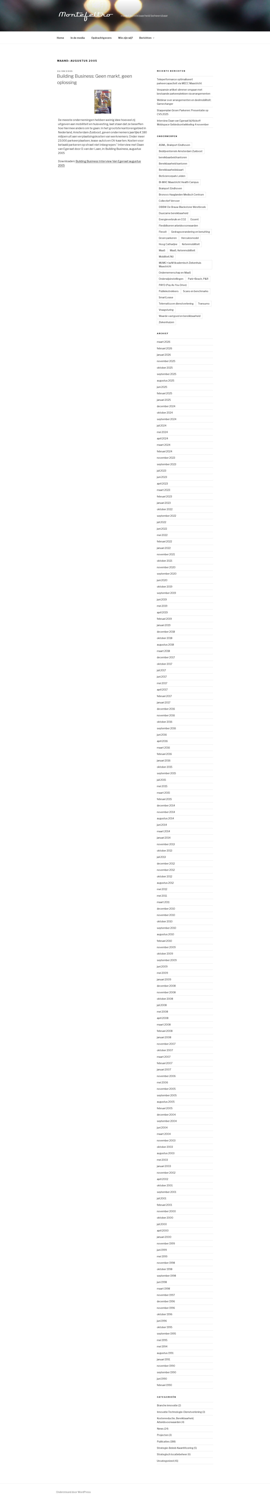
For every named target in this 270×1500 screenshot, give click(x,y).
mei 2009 (162, 972)
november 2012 (166, 869)
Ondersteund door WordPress (73, 1492)
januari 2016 (163, 760)
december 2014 (166, 805)
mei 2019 (162, 605)
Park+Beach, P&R (198, 278)
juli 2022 (161, 522)
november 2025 (166, 361)
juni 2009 (162, 966)
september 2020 (166, 573)
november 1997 (166, 1294)
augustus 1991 (165, 1353)
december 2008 (166, 985)
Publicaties (163, 1441)
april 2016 (162, 741)
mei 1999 (162, 1256)
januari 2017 (163, 702)
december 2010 (166, 908)
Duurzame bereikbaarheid (173, 213)
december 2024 (166, 406)
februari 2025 (164, 393)
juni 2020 (162, 580)
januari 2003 (164, 1166)
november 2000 (166, 1211)
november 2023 (166, 457)
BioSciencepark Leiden (172, 175)
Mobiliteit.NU (166, 256)
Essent (194, 219)
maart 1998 (163, 1288)
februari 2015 (164, 799)
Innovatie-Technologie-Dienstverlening (179, 1411)
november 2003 (166, 1140)
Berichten (147, 37)
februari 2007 (164, 1063)
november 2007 (166, 1043)
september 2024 (166, 419)
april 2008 (162, 1018)
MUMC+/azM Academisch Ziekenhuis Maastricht (180, 264)
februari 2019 (164, 618)
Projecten (162, 1435)
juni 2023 (162, 477)
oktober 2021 (164, 560)
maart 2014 (163, 831)
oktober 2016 (164, 721)
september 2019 (166, 592)
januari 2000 (164, 1236)
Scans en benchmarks (195, 291)
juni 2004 (162, 1127)
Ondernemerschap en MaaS (175, 272)
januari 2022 (164, 548)
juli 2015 (161, 779)
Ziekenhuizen (166, 322)
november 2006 (166, 1076)
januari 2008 (164, 1037)
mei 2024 (162, 432)
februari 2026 (164, 348)
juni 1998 (162, 1282)
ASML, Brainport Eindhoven (174, 144)
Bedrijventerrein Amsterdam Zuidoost (180, 151)
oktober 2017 (164, 663)
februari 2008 (165, 1030)
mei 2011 (162, 895)
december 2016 (166, 708)
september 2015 (166, 773)
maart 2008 (164, 1024)
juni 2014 (162, 824)
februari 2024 (164, 451)
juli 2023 (161, 470)
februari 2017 (164, 696)
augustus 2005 (166, 1101)
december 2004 (166, 1114)
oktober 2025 (165, 367)
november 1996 (166, 1307)
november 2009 (166, 947)
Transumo (204, 303)
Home (60, 37)
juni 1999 (162, 1249)
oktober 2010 (165, 921)
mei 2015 (162, 786)
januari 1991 (163, 1359)
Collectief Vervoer (169, 200)
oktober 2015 (164, 766)
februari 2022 (164, 541)
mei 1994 (162, 1346)
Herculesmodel (190, 237)
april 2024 (162, 438)
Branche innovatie (167, 1405)
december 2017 (166, 657)
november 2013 (166, 844)
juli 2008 (162, 1005)
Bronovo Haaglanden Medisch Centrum (181, 194)
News (160, 1428)
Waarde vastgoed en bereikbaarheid (179, 316)
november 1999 (166, 1243)
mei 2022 (162, 535)
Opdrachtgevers (101, 37)
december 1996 (166, 1301)
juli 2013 (161, 856)
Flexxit (163, 231)
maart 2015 (163, 792)
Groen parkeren (168, 237)
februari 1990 (164, 1385)
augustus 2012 (165, 882)
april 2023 (162, 483)
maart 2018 (163, 651)
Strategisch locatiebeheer (172, 1454)
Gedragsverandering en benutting (190, 231)
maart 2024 (163, 444)
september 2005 (167, 1095)
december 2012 (166, 863)
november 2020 (166, 567)
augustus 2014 (165, 818)
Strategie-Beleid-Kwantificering (175, 1447)
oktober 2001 (165, 1185)
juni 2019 (162, 599)
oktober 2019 (164, 586)
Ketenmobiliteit (191, 244)
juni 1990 (162, 1378)
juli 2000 (162, 1224)
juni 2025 (162, 386)
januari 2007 (164, 1069)
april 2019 (162, 612)
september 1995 (166, 1333)
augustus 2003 (165, 1153)
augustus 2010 (165, 934)
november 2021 (166, 554)
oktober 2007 (165, 1050)
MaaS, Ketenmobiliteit (182, 250)
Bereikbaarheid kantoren (173, 163)
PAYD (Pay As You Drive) (173, 284)
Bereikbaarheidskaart (171, 169)
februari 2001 (164, 1204)
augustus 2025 (165, 380)
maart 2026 (163, 341)
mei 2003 (162, 1159)
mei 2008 (162, 1011)
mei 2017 (162, 683)
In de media (78, 37)
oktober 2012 (164, 876)
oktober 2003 (165, 1146)
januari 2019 (163, 625)
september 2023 (166, 464)
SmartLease (166, 297)
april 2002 (162, 1179)
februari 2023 (164, 496)
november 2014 (166, 812)
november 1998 (166, 1262)
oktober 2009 (165, 953)
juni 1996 (162, 1320)
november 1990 (166, 1365)
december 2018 (166, 631)
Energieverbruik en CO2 (172, 219)
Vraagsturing (166, 309)
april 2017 (162, 689)
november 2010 (166, 915)
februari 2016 (164, 753)
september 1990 (166, 1372)
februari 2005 (165, 1108)
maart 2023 (163, 489)
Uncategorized (165, 1460)
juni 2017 (162, 676)
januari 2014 (163, 837)
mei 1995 (162, 1340)
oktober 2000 (165, 1217)
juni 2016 (162, 734)
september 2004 (167, 1121)
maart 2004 (164, 1133)
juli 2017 (161, 670)
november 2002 (166, 1172)
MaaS (162, 250)
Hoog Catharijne (168, 244)
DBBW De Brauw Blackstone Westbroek (182, 206)
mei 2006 (162, 1082)
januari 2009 (164, 979)
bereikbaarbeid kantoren (173, 157)
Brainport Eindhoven (170, 188)
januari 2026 (164, 354)
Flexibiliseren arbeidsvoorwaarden (178, 225)
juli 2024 (161, 425)
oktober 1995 (164, 1327)
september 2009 (167, 960)
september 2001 (166, 1191)
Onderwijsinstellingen (171, 278)
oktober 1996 (164, 1314)
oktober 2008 (165, 998)
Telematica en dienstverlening (176, 303)
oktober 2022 (165, 509)
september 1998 (166, 1275)
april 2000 (163, 1230)
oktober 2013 (164, 850)
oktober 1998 (164, 1269)
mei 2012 (162, 889)
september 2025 (166, 374)
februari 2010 (164, 940)
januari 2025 (164, 399)
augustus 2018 (165, 644)
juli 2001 (161, 1198)
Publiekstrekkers (169, 291)
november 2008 (166, 992)
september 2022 (166, 515)
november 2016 (166, 715)
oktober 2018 (164, 638)
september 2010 (166, 927)
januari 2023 (164, 502)
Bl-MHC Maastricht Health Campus (179, 182)
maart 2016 (163, 747)
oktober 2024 (165, 412)
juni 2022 (162, 528)
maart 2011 (163, 902)
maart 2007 (163, 1056)
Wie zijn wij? (125, 37)
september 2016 (166, 728)
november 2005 (166, 1088)
